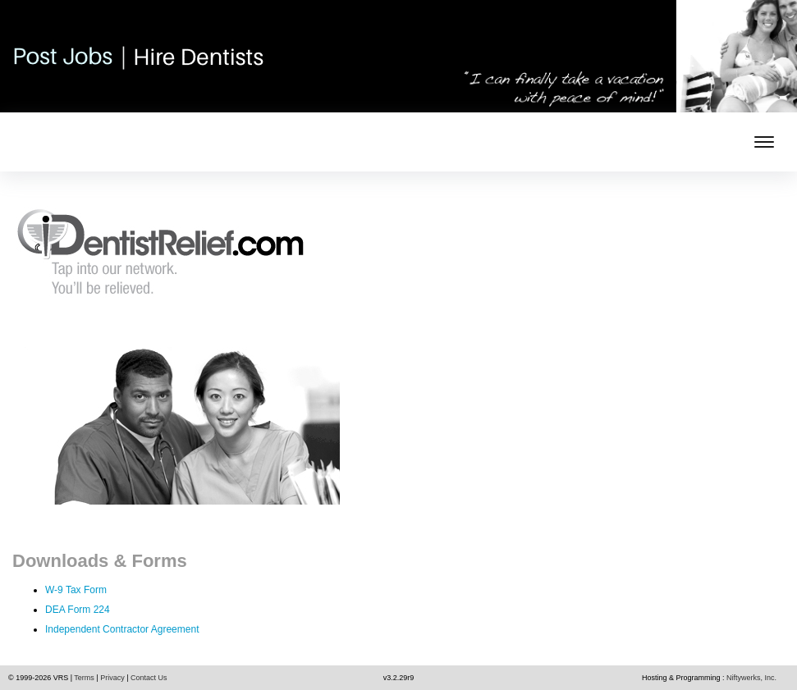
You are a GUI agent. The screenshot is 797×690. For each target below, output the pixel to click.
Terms (84, 678)
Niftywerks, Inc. (751, 678)
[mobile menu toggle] (764, 142)
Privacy (112, 678)
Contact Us (149, 678)
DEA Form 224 (77, 609)
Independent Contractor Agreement (122, 629)
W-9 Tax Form (76, 590)
